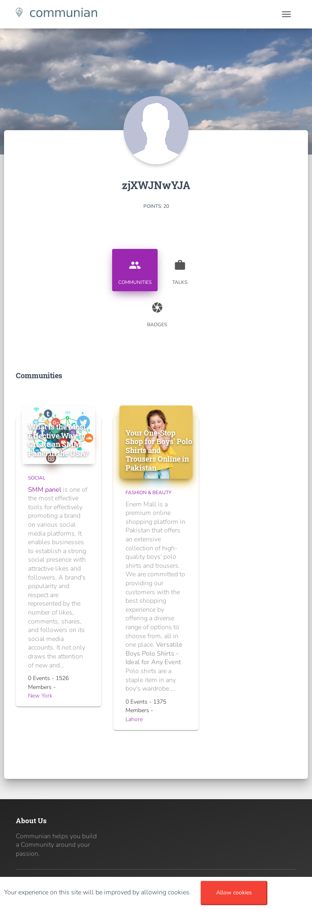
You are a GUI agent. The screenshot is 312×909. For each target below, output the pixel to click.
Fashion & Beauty (148, 492)
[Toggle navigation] (286, 14)
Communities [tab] (135, 269)
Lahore (134, 719)
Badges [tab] (157, 311)
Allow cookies (234, 892)
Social (37, 478)
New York (40, 696)
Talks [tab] (180, 269)
